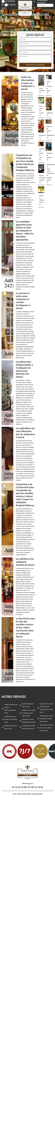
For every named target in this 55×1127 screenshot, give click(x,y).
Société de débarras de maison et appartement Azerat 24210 (11, 709)
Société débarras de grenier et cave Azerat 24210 (10, 719)
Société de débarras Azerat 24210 (28, 705)
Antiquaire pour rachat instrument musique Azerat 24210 (46, 718)
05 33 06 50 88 (19, 787)
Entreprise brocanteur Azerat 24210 (10, 727)
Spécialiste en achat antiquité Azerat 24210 (28, 720)
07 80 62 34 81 (35, 787)
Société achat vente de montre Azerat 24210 (28, 727)
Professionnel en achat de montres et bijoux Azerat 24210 (46, 728)
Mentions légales (37, 794)
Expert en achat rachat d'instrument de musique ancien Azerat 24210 (46, 708)
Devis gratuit (8, 33)
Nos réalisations (10, 26)
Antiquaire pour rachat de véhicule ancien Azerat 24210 (28, 713)
